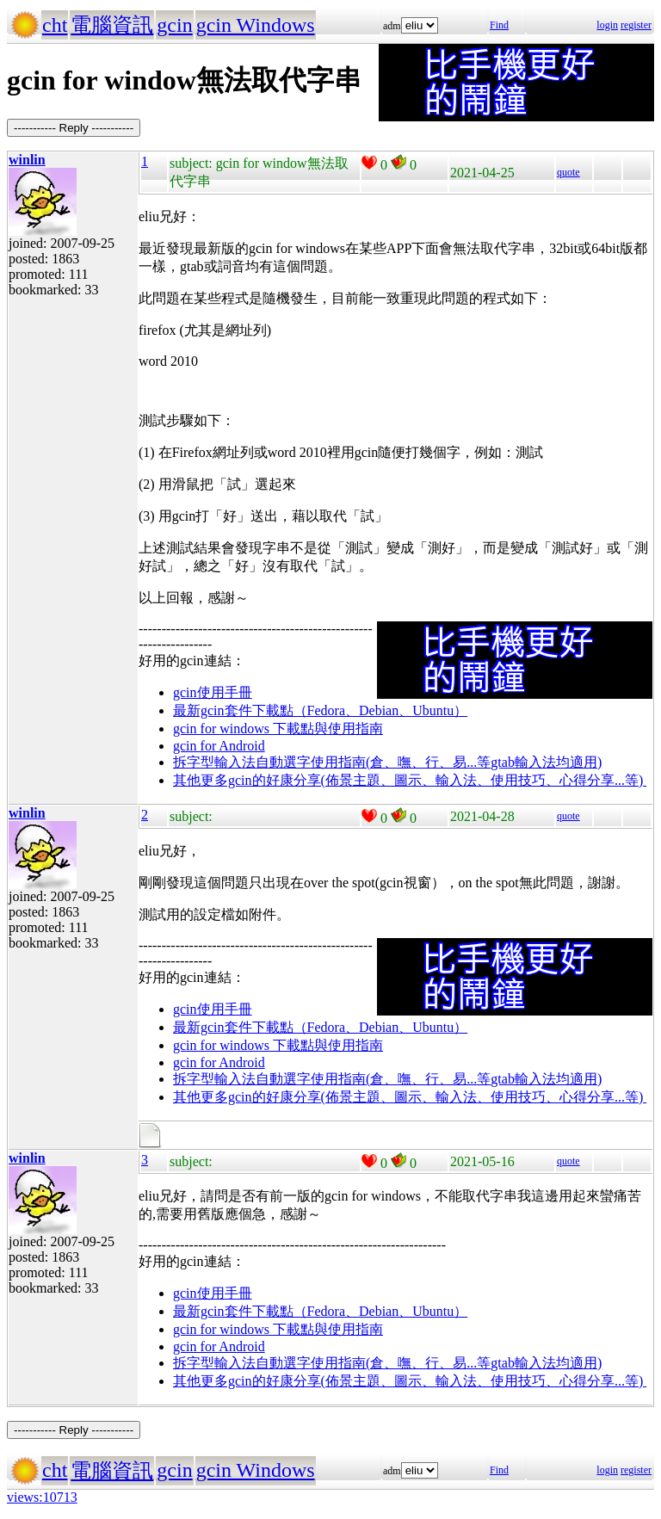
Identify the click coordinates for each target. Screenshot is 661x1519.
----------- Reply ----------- (73, 127)
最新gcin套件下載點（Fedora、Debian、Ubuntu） (320, 710)
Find (499, 25)
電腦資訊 (112, 25)
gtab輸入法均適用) (546, 762)
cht (54, 25)
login (607, 25)
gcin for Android (219, 745)
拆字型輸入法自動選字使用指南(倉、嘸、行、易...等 (332, 762)
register (636, 25)
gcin (174, 25)
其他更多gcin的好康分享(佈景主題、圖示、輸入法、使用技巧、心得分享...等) (409, 780)
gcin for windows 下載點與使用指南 (278, 728)
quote (568, 172)
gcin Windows (255, 25)
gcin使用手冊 (212, 692)
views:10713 (42, 1497)
